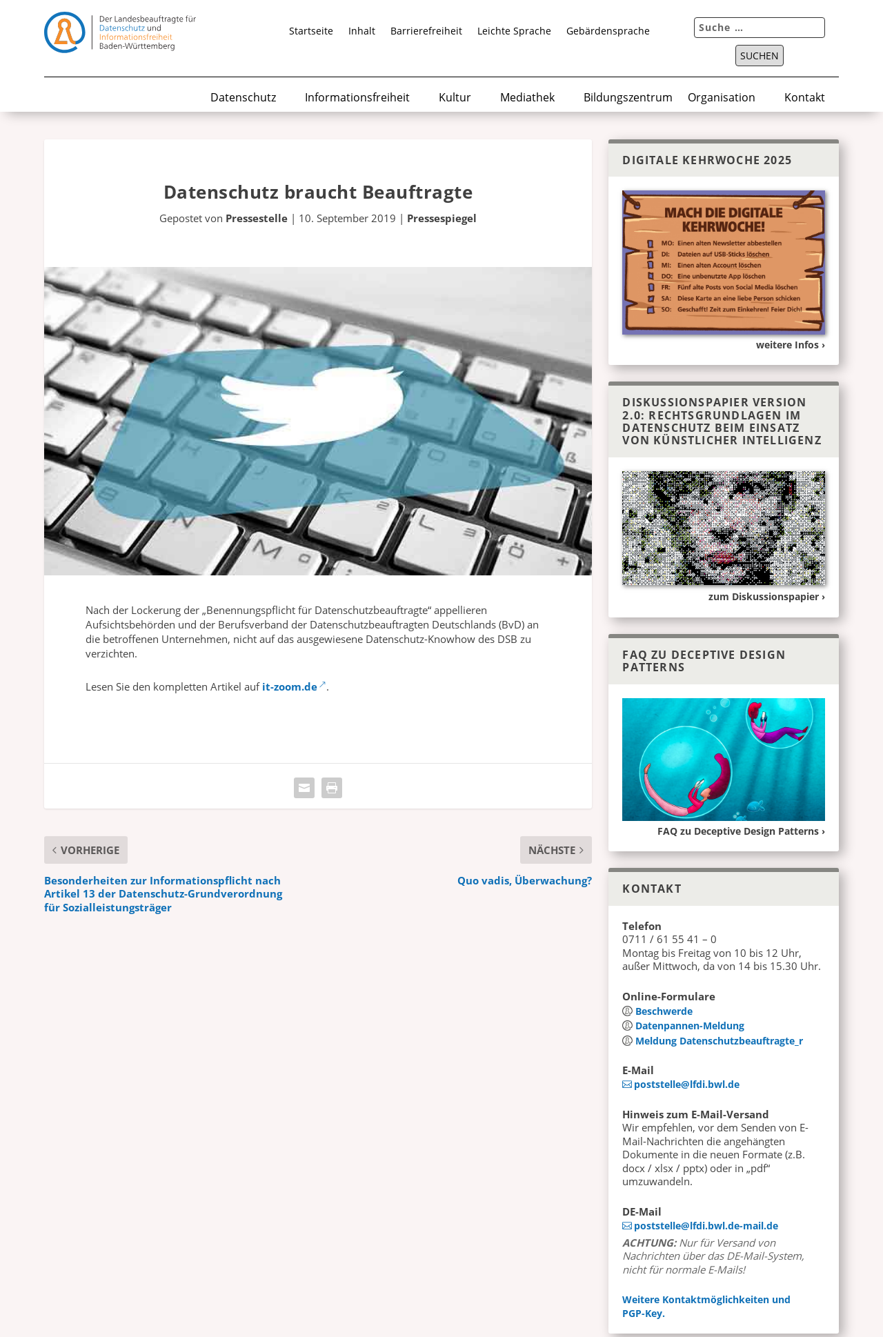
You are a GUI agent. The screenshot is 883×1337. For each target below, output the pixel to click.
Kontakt (804, 98)
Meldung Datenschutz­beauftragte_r (719, 1040)
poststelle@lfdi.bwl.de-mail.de (706, 1225)
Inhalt (361, 31)
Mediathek (527, 98)
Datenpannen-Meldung (689, 1025)
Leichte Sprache (514, 31)
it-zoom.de (289, 686)
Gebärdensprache (608, 31)
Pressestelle (257, 218)
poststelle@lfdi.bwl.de (687, 1084)
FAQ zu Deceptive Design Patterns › (741, 831)
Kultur (455, 98)
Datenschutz (243, 98)
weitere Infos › (790, 344)
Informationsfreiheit (357, 98)
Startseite (311, 31)
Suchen (759, 56)
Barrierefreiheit (426, 31)
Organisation (721, 98)
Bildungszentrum (628, 98)
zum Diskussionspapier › (766, 596)
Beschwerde (664, 1011)
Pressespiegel (442, 218)
